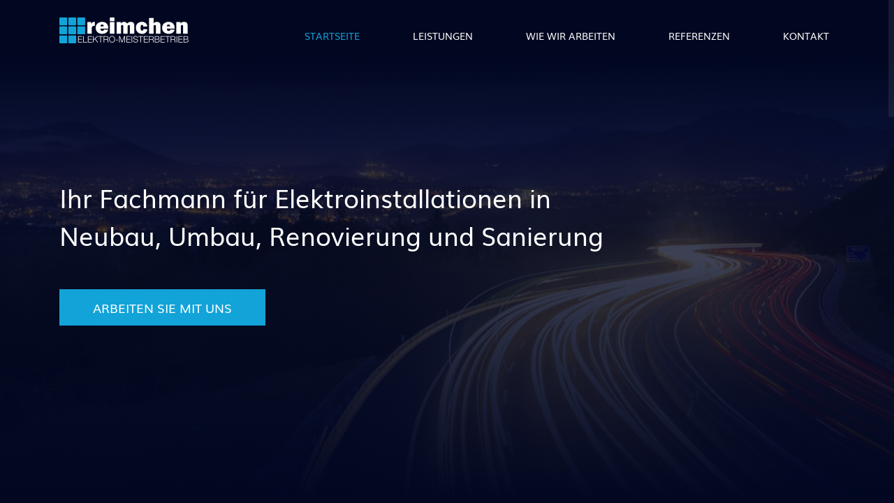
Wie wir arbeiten (570, 36)
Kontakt (806, 36)
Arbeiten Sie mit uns (162, 307)
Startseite (332, 36)
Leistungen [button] (443, 36)
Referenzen (699, 36)
